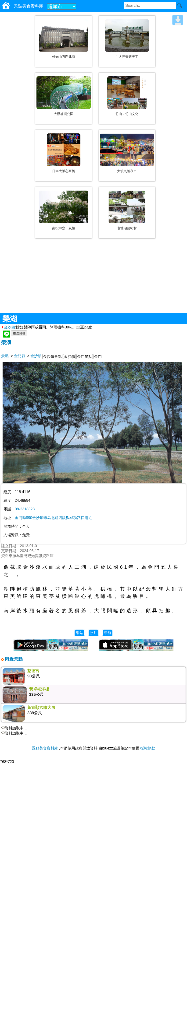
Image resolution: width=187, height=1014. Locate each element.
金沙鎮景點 (52, 357)
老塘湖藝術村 (127, 228)
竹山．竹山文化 (126, 114)
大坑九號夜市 (127, 171)
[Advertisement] (93, 279)
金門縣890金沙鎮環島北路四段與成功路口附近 (53, 518)
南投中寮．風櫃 (63, 228)
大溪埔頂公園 (63, 114)
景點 (5, 356)
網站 (79, 633)
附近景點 (13, 659)
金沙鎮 (8, 327)
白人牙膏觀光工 (126, 57)
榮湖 (6, 342)
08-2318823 (25, 509)
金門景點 (84, 357)
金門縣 (19, 356)
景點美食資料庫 (45, 748)
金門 (98, 357)
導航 (107, 633)
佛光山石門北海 (63, 57)
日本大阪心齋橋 (63, 171)
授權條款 (147, 748)
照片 (93, 633)
